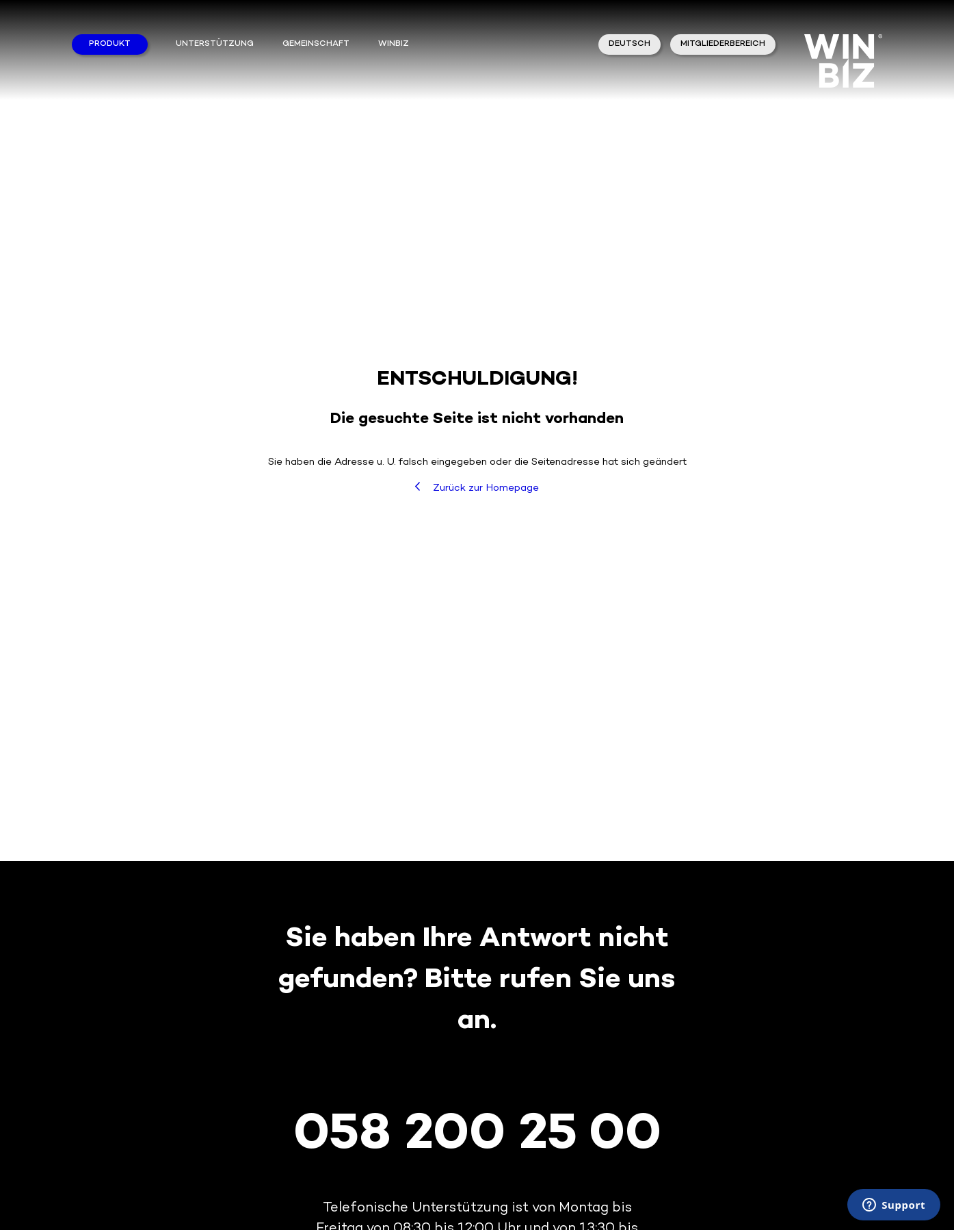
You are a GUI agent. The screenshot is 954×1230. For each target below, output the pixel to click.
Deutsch (629, 44)
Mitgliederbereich (722, 44)
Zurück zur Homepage (477, 488)
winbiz (393, 44)
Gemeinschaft (315, 44)
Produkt (110, 44)
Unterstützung (215, 44)
